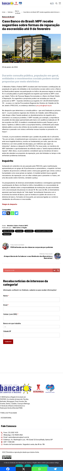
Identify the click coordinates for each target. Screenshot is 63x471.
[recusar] (60, 466)
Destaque (19, 231)
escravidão (29, 231)
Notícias (10, 12)
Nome (6, 296)
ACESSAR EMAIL (5, 418)
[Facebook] (4, 213)
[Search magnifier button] (58, 270)
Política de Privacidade (8, 413)
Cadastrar (8, 342)
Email (6, 305)
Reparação (6, 234)
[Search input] (28, 270)
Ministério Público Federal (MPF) (17, 225)
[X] (8, 213)
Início (3, 12)
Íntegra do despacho (9, 204)
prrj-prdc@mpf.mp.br (44, 106)
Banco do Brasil (8, 231)
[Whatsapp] (12, 213)
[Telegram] (16, 213)
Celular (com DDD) (10, 314)
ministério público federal (43, 231)
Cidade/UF (7, 331)
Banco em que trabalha (12, 323)
